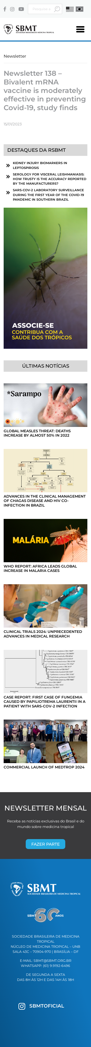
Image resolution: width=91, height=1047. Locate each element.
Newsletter (15, 56)
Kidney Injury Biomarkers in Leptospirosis (40, 165)
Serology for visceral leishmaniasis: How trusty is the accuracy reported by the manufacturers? (49, 179)
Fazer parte (45, 844)
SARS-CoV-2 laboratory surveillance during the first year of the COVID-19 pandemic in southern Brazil (48, 194)
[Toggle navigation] (80, 29)
